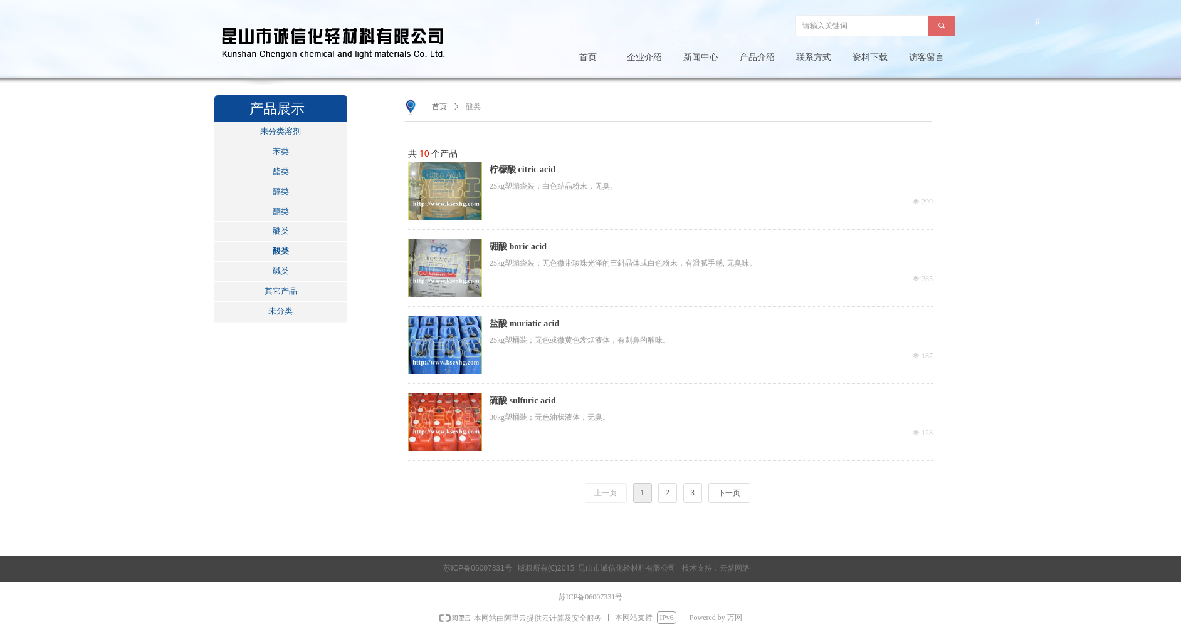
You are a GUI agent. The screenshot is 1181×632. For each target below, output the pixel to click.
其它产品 (281, 291)
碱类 (281, 271)
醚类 (281, 231)
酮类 (281, 211)
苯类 (281, 151)
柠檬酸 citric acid (522, 169)
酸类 (281, 251)
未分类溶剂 (280, 131)
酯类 (281, 171)
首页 (439, 106)
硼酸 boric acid (518, 246)
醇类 (281, 191)
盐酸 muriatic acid (524, 323)
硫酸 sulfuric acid (523, 400)
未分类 (280, 311)
